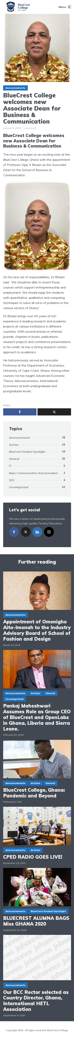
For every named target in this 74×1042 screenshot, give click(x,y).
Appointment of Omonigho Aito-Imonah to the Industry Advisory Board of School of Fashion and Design (37, 630)
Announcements (15, 88)
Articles (14, 445)
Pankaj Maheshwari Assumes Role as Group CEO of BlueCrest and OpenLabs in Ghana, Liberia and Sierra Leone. (37, 717)
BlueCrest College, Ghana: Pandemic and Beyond (34, 793)
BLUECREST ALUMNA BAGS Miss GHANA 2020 (36, 921)
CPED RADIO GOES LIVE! (32, 857)
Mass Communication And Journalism (33, 473)
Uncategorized (18, 487)
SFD (11, 480)
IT (10, 466)
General (14, 459)
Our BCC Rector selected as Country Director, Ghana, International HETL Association (36, 1000)
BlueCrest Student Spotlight (27, 451)
